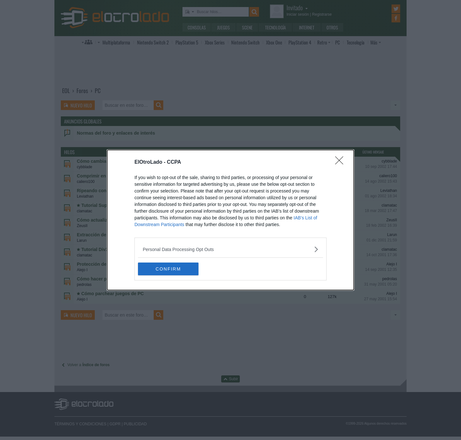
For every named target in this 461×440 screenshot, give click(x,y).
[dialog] (230, 220)
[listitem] (230, 249)
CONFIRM (168, 268)
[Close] (341, 162)
